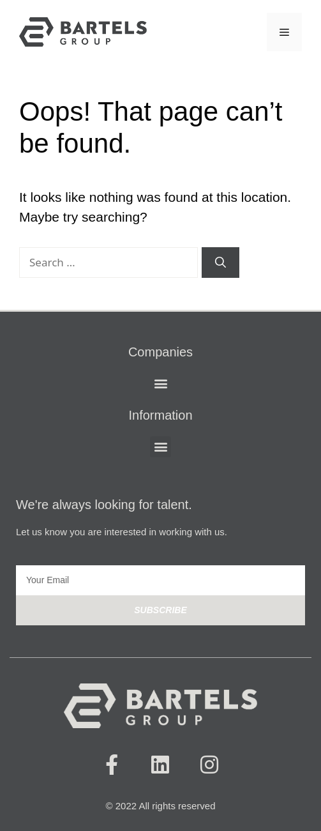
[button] (160, 383)
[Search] (220, 262)
